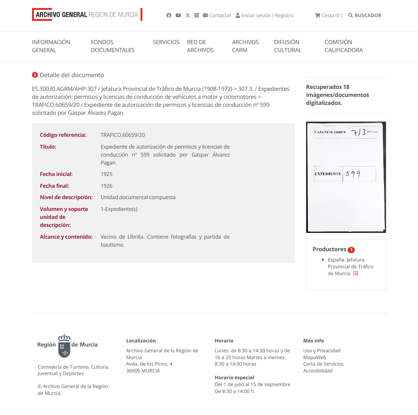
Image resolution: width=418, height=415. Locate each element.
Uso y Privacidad (322, 350)
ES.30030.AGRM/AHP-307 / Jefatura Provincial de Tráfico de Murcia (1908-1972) (132, 89)
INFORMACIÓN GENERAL (51, 46)
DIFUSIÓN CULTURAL (288, 46)
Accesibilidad (318, 370)
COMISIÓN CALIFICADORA (344, 46)
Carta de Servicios (323, 363)
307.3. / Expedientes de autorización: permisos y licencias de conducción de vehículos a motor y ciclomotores (160, 93)
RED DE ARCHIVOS (200, 46)
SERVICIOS (166, 42)
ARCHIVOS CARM (245, 46)
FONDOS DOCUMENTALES (112, 46)
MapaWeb (314, 357)
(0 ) (328, 15)
